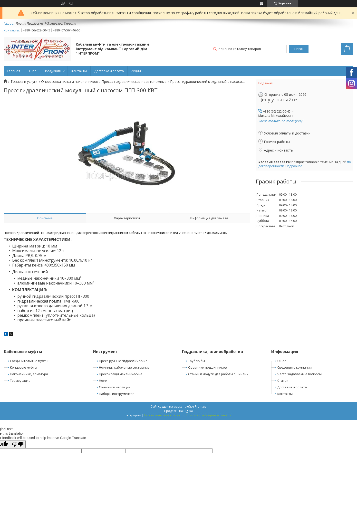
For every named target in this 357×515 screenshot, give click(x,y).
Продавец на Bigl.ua (178, 411)
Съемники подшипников (207, 367)
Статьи (283, 380)
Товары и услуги (24, 81)
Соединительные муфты (29, 361)
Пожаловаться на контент (163, 415)
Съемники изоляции (115, 387)
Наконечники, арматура (29, 374)
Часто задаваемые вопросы (299, 374)
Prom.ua (200, 406)
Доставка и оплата (109, 71)
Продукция (52, 71)
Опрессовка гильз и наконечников (69, 81)
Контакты (79, 71)
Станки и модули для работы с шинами (218, 374)
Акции (136, 71)
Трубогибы (196, 361)
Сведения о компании (294, 367)
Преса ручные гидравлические (123, 361)
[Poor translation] (18, 444)
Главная (13, 71)
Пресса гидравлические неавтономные (134, 81)
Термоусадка (20, 380)
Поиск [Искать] (298, 49)
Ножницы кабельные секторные (124, 367)
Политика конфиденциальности (208, 415)
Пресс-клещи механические (120, 374)
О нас (32, 71)
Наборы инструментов (117, 393)
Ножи (103, 380)
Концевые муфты (23, 367)
